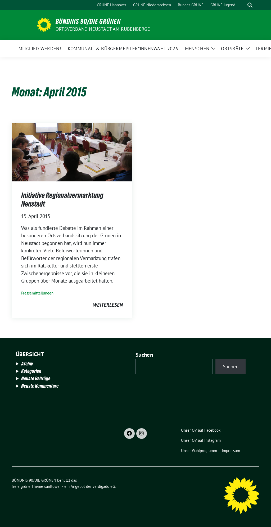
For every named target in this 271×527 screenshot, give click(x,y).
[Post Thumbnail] (72, 151)
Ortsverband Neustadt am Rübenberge (103, 29)
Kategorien (31, 371)
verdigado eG (104, 486)
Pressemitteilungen (37, 293)
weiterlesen (108, 305)
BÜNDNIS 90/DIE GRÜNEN (88, 21)
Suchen (144, 354)
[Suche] (242, 5)
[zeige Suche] (250, 5)
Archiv (27, 364)
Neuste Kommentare (39, 386)
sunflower (52, 486)
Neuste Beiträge (35, 378)
